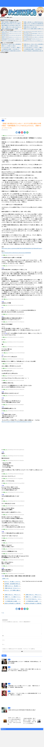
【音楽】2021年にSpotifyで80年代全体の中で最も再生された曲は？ (25, 722)
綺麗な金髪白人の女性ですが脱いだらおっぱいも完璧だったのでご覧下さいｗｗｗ (15, 23)
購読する (4, 744)
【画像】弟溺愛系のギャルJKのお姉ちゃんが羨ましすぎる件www (12, 25)
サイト (3, 646)
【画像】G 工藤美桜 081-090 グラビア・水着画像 (9, 28)
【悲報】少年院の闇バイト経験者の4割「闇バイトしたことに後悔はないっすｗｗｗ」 (15, 22)
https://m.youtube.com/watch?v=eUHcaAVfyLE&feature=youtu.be (18, 424)
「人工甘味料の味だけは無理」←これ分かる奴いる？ (10, 49)
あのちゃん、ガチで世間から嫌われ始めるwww (15, 592)
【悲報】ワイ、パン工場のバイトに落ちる (8, 45)
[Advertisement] (22, 685)
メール (3, 642)
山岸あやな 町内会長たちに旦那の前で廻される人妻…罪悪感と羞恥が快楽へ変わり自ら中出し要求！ (18, 50)
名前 (3, 637)
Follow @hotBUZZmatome (5, 19)
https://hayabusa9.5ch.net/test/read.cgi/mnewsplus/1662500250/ (18, 255)
